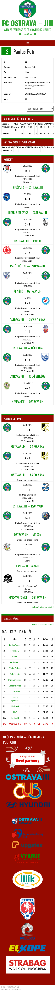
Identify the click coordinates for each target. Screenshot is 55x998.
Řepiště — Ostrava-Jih (27, 291)
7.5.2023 (28, 194)
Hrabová (15, 706)
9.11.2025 (27, 425)
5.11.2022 (27, 355)
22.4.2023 (27, 247)
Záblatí (15, 656)
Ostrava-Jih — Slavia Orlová (27, 319)
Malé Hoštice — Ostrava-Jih (27, 266)
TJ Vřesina (15, 691)
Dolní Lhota (15, 674)
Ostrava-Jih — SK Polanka (27, 446)
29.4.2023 (27, 219)
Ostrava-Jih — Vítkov (27, 534)
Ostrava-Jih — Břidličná (27, 348)
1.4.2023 (28, 298)
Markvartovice (14, 680)
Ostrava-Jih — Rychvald (27, 506)
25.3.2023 (27, 326)
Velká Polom (15, 668)
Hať (15, 712)
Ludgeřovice (15, 645)
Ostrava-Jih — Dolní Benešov (27, 376)
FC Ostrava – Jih (27, 23)
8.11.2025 (27, 484)
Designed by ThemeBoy (11, 989)
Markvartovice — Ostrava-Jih (27, 597)
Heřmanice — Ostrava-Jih (27, 401)
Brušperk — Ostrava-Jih (27, 187)
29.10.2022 (27, 383)
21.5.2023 (27, 166)
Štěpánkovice (15, 685)
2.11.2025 (27, 544)
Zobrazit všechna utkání (43, 607)
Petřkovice (15, 662)
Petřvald (15, 718)
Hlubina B (15, 650)
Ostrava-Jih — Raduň (27, 241)
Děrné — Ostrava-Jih (27, 566)
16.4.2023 (27, 273)
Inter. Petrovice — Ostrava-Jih (27, 212)
